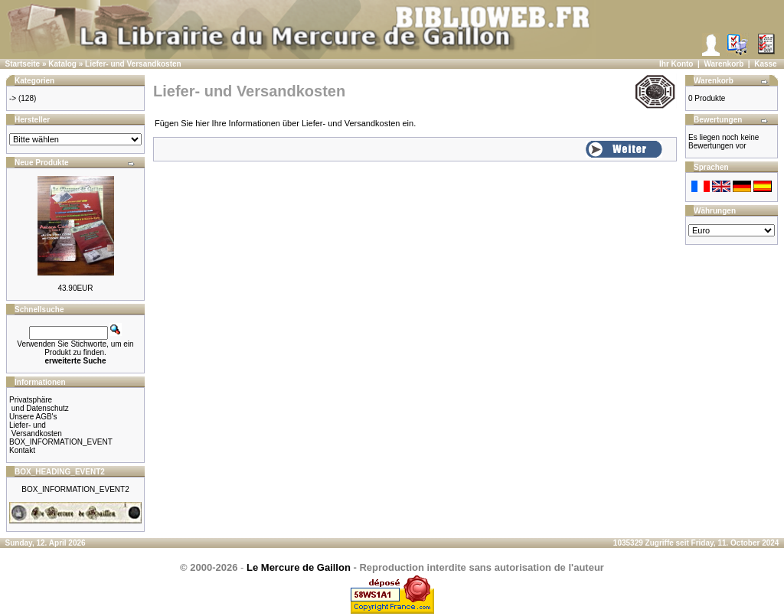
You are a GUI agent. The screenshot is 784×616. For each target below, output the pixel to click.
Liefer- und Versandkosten (133, 64)
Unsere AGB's (33, 416)
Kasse (765, 64)
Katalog (62, 64)
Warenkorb (723, 64)
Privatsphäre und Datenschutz (39, 404)
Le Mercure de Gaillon (299, 567)
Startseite (23, 64)
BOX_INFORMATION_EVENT (61, 442)
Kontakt (22, 450)
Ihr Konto (676, 64)
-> (12, 98)
